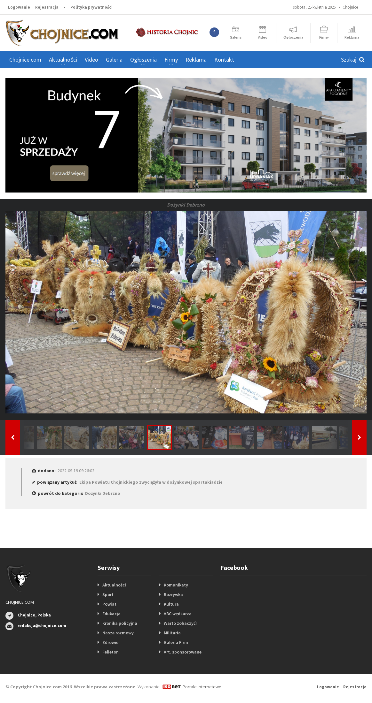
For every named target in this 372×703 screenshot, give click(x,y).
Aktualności (114, 585)
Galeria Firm (176, 642)
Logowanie (19, 7)
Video (91, 59)
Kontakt (224, 59)
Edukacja (111, 613)
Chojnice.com (25, 59)
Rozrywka (173, 594)
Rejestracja (47, 7)
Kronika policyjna (119, 623)
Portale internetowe (202, 687)
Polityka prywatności (91, 7)
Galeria (114, 59)
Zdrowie (110, 642)
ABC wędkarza (178, 613)
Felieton (110, 652)
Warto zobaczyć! (180, 623)
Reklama (196, 59)
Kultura (171, 604)
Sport (108, 594)
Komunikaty (176, 585)
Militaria (172, 633)
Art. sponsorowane (183, 652)
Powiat (109, 604)
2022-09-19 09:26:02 (76, 470)
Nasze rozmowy (118, 633)
